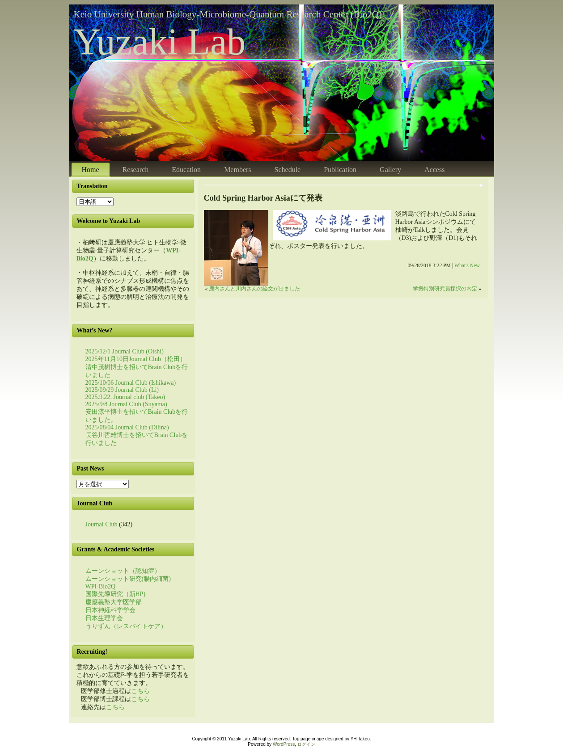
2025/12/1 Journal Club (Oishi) (124, 351)
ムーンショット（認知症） (123, 570)
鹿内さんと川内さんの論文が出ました (254, 289)
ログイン (306, 744)
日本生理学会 (104, 618)
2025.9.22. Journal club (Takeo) (125, 397)
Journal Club (101, 524)
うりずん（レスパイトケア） (126, 626)
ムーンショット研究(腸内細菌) (128, 579)
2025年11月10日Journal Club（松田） (135, 359)
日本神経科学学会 (110, 610)
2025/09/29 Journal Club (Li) (122, 390)
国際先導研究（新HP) (115, 594)
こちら (140, 691)
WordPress (284, 744)
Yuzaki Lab (160, 42)
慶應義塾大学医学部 (113, 602)
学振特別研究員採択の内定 (445, 289)
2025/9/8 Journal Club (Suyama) (126, 404)
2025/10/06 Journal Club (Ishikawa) (130, 382)
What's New (467, 266)
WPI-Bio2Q (100, 586)
